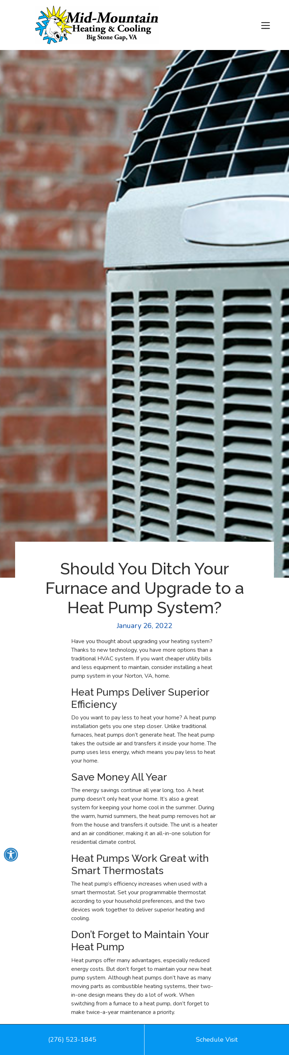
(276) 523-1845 (72, 1039)
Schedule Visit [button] (217, 1039)
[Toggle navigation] (265, 25)
